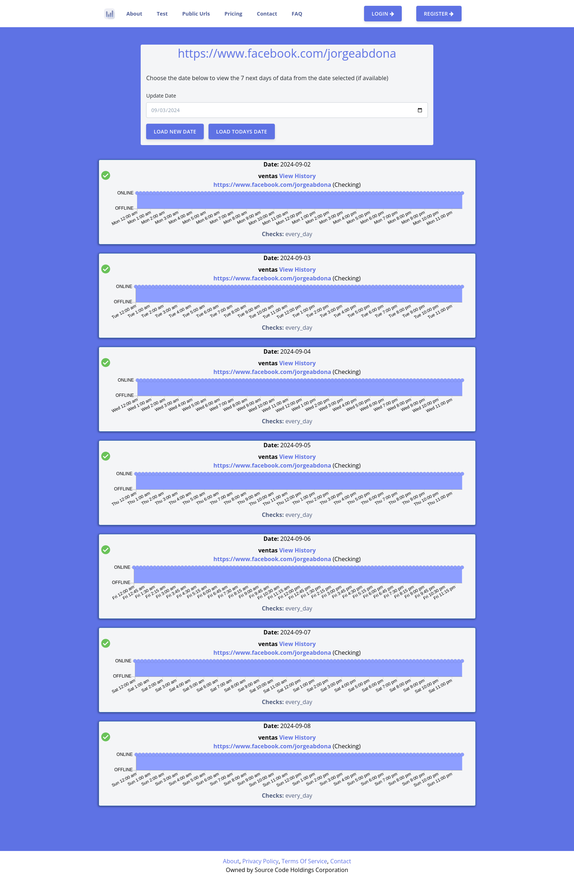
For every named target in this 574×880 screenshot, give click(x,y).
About (135, 13)
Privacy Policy (260, 861)
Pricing (233, 13)
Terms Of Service (304, 861)
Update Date (161, 95)
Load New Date (175, 131)
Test (162, 13)
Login (383, 13)
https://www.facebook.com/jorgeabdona (272, 185)
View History (297, 176)
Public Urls (196, 13)
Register (439, 13)
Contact (267, 13)
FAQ (297, 13)
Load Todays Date (241, 131)
